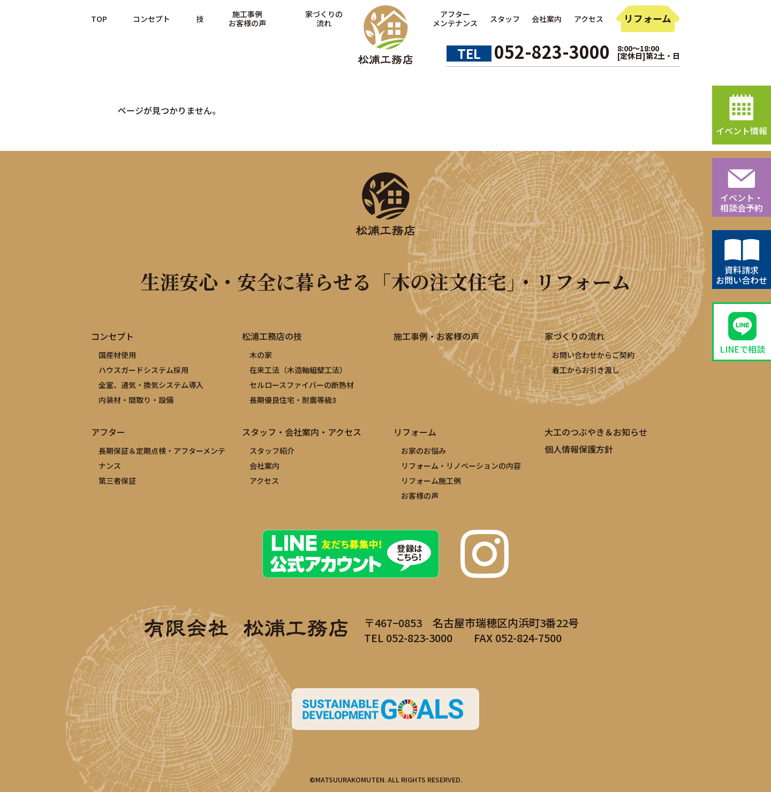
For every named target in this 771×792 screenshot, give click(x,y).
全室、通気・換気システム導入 (151, 384)
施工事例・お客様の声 (436, 336)
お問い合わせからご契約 (593, 354)
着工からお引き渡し (585, 369)
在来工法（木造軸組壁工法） (298, 369)
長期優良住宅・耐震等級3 (293, 399)
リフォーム (647, 18)
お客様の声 (420, 495)
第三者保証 (117, 480)
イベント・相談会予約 (741, 202)
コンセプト (151, 18)
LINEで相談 (742, 348)
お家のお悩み (423, 450)
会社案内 (547, 18)
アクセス (588, 18)
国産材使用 (117, 354)
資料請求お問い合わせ (741, 274)
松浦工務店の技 (272, 336)
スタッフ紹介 (272, 450)
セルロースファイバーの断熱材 (302, 384)
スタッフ (505, 18)
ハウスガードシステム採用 (143, 369)
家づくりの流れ (574, 336)
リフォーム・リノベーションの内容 (461, 465)
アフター (108, 431)
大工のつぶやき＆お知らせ (596, 431)
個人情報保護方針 (579, 449)
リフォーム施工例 (431, 480)
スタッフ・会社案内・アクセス (301, 431)
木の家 (261, 354)
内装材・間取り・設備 (136, 399)
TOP (99, 18)
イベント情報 (741, 130)
